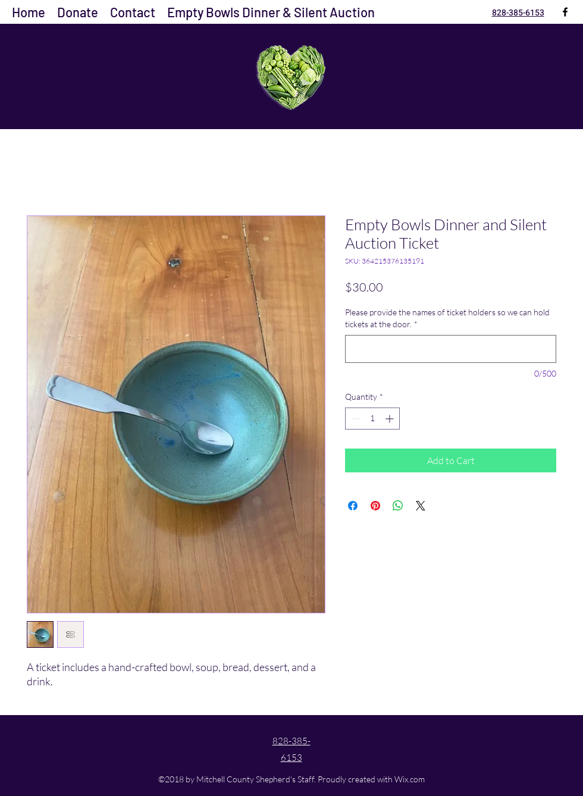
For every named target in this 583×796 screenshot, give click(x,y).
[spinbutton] (372, 418)
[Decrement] (354, 418)
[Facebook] (565, 12)
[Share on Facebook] (353, 506)
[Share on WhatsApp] (398, 506)
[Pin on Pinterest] (375, 506)
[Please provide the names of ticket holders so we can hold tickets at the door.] (451, 349)
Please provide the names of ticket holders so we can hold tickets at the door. (447, 318)
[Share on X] (420, 506)
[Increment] (390, 418)
